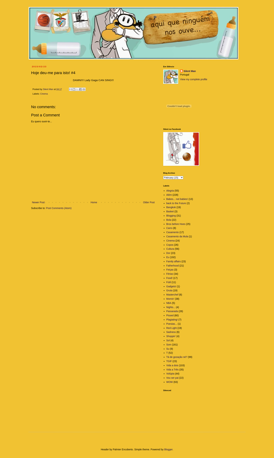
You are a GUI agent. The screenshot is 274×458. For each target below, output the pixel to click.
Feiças (170, 269)
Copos (169, 244)
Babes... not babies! (177, 199)
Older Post (149, 202)
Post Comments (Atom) (58, 208)
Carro (169, 228)
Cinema (44, 94)
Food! (169, 278)
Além (169, 194)
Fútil (168, 282)
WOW (169, 382)
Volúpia (170, 373)
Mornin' (170, 298)
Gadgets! (171, 286)
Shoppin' (171, 336)
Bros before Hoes (175, 224)
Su (167, 348)
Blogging (171, 215)
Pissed (170, 315)
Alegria (170, 190)
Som (168, 344)
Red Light (171, 328)
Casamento (172, 232)
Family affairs (173, 261)
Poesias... (171, 323)
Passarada (172, 311)
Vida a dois (172, 365)
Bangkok (171, 207)
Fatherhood (172, 265)
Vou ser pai (172, 377)
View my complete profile (193, 79)
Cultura (170, 248)
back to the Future (176, 203)
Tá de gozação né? (176, 357)
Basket (170, 211)
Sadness (171, 332)
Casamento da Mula (177, 236)
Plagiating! (172, 319)
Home (94, 202)
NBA (168, 303)
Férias (169, 273)
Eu (167, 257)
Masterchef (172, 294)
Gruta (169, 290)
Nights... (170, 307)
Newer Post (38, 202)
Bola (168, 219)
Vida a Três (172, 369)
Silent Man (190, 71)
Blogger (168, 449)
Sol (168, 340)
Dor (168, 253)
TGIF (169, 361)
